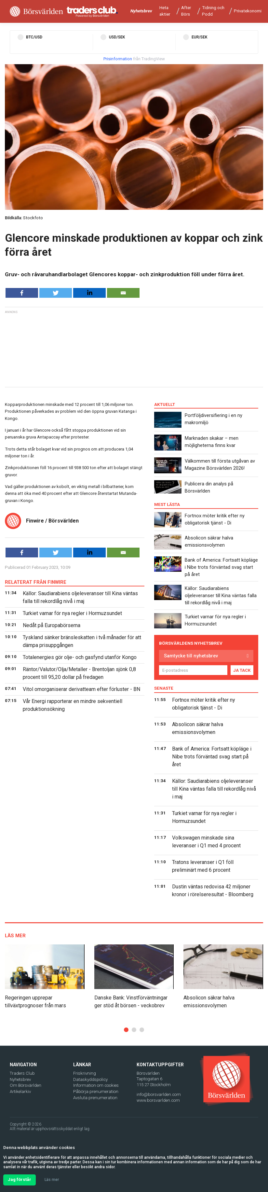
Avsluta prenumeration (95, 1097)
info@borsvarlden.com (159, 1094)
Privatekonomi (247, 10)
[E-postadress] (193, 670)
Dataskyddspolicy (90, 1079)
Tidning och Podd (213, 11)
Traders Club (22, 1073)
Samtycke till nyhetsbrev (191, 656)
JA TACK (242, 670)
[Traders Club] (92, 11)
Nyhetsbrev (141, 10)
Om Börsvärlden (25, 1085)
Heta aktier (164, 11)
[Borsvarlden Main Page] (36, 11)
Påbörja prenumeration (95, 1091)
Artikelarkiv (20, 1091)
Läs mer (52, 1179)
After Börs (186, 11)
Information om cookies (96, 1085)
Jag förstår (19, 1179)
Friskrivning (84, 1073)
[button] (126, 1030)
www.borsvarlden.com (158, 1100)
